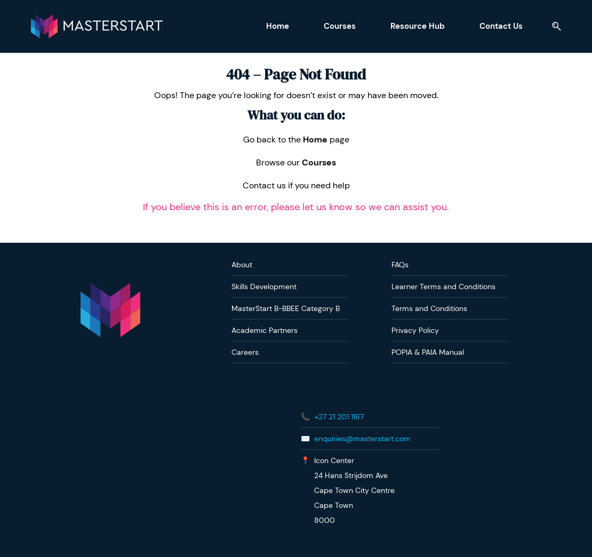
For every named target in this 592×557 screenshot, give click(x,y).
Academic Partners (264, 330)
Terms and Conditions (429, 308)
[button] (552, 26)
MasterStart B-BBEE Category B (285, 308)
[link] (110, 287)
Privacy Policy (415, 330)
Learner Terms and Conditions (443, 286)
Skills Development (264, 286)
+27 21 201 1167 (339, 416)
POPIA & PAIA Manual (427, 351)
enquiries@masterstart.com (362, 438)
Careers (245, 351)
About (241, 264)
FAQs (400, 264)
